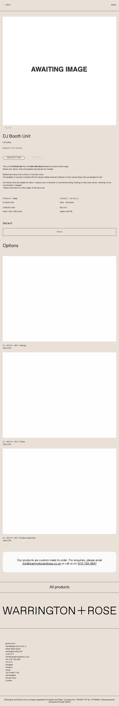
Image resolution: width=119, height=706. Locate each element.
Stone (59, 232)
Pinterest (9, 667)
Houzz (8, 670)
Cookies (9, 681)
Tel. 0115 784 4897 (13, 659)
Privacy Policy (11, 678)
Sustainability (11, 675)
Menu (113, 5)
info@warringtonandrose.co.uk (41, 563)
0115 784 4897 (87, 563)
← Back (7, 5)
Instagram (9, 665)
